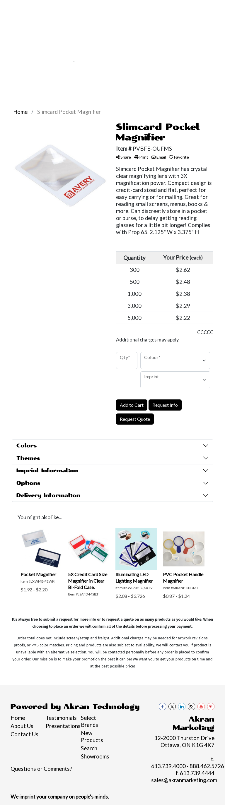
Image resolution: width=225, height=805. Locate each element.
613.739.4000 (52, 61)
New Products (92, 736)
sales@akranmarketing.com (154, 61)
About (31, 8)
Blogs (13, 21)
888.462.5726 (95, 61)
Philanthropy (108, 8)
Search (89, 748)
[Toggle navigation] (9, 71)
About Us (22, 726)
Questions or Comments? (41, 768)
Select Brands (89, 721)
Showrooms (95, 756)
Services (53, 8)
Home (13, 8)
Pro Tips (78, 8)
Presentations (60, 726)
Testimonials (60, 718)
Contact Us (38, 21)
